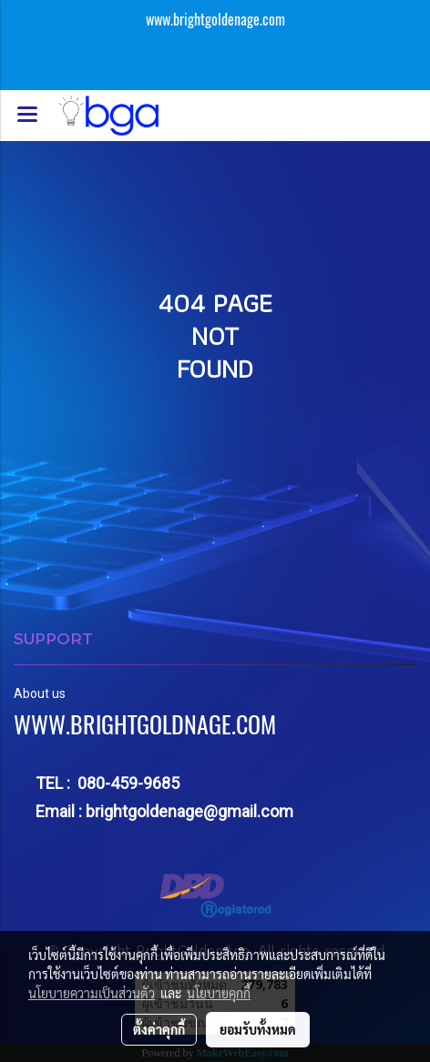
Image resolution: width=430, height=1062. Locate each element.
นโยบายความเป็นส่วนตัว (91, 993)
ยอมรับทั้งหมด (258, 1029)
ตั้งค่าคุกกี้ (159, 1029)
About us (40, 693)
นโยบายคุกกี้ (219, 993)
